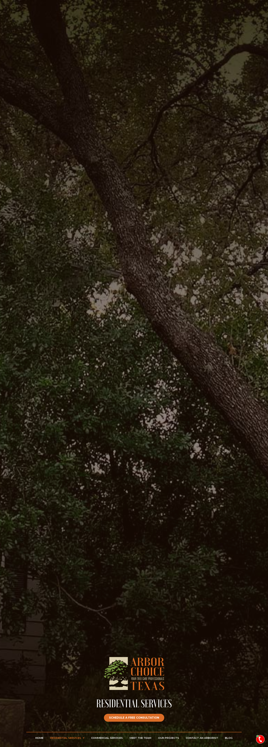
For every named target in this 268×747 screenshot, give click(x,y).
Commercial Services (107, 737)
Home (39, 737)
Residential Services (67, 738)
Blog (229, 737)
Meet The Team (140, 737)
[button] (134, 718)
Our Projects (168, 737)
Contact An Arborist (202, 737)
